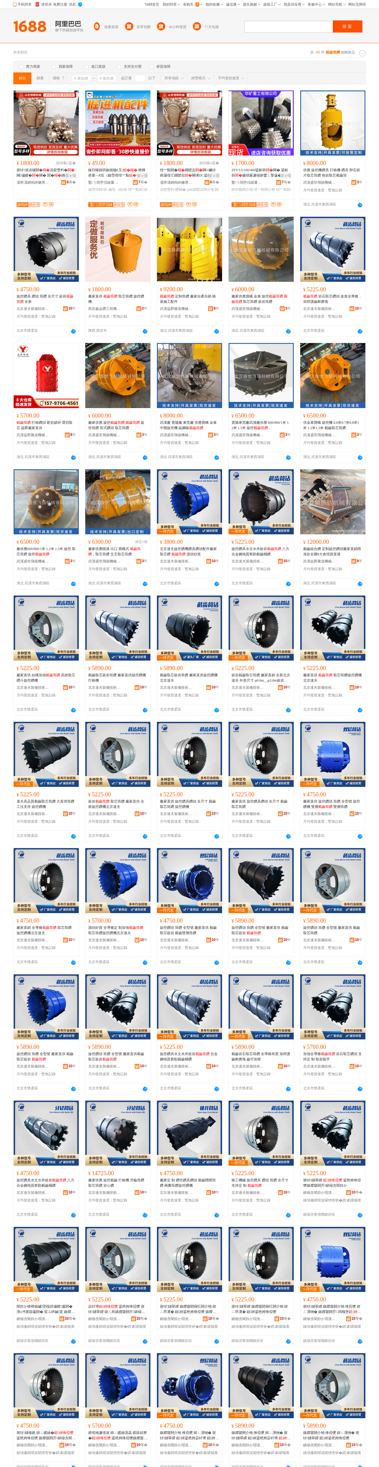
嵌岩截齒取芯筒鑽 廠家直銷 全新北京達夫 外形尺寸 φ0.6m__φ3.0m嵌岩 (261, 678)
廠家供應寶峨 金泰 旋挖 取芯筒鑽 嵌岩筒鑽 (260, 299)
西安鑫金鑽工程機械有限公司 (104, 309)
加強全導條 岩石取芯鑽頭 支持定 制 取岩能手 (332, 1056)
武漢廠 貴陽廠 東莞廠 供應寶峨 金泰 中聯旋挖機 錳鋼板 (188, 425)
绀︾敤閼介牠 (264, 189)
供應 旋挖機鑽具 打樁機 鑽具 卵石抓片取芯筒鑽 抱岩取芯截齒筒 (331, 172)
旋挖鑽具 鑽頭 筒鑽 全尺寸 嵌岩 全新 (45, 299)
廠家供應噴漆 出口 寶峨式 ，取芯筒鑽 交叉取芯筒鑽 (114, 551)
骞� (71, 182)
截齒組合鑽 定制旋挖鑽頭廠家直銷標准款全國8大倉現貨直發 (332, 551)
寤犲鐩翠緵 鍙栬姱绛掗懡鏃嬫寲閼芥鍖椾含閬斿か (332, 1183)
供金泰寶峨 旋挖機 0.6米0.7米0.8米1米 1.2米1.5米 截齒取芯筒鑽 (331, 425)
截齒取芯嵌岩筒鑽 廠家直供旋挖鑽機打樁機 (117, 677)
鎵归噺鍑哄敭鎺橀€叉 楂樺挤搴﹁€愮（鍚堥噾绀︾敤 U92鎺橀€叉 (117, 173)
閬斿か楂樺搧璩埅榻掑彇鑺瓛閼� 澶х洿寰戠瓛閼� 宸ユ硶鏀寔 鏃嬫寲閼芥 (46, 1309)
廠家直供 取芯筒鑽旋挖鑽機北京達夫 (332, 677)
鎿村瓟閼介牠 (242, 189)
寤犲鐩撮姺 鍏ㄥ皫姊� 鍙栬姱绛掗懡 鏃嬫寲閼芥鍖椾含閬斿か (46, 1436)
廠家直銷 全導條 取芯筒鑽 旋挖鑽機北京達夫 (44, 930)
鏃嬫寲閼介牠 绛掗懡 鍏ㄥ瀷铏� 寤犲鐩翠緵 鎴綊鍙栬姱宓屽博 (261, 1436)
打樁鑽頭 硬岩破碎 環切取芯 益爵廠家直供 (45, 425)
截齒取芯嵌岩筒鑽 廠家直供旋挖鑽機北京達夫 (189, 677)
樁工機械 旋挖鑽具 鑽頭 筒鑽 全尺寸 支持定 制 (260, 1183)
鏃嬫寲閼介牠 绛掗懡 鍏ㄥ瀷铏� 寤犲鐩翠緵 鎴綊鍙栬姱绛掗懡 (331, 1435)
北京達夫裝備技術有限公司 (33, 309)
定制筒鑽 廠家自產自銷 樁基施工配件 (188, 299)
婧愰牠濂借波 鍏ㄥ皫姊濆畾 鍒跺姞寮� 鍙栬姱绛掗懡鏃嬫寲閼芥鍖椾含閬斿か (117, 1436)
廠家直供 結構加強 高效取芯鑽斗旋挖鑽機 (46, 677)
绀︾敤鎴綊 (137, 189)
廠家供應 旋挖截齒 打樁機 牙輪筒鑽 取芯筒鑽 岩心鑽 (116, 1183)
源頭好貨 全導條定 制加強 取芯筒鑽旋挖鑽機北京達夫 (115, 930)
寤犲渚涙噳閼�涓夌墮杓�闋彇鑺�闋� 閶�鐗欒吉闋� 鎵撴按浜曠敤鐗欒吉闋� (46, 173)
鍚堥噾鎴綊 (97, 189)
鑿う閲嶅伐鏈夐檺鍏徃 (104, 182)
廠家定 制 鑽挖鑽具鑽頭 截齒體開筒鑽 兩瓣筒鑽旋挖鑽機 (188, 1183)
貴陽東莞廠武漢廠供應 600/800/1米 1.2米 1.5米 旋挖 (261, 425)
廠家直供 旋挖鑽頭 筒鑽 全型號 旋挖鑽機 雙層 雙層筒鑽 (331, 804)
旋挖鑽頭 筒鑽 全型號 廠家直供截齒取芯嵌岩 (116, 1056)
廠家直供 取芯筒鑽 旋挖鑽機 (116, 299)
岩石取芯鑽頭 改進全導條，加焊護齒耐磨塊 (332, 299)
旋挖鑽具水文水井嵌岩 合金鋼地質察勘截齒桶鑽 (189, 1056)
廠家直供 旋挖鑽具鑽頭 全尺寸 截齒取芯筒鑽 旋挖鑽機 (188, 804)
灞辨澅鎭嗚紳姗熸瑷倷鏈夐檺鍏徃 (33, 182)
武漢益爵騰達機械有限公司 (176, 309)
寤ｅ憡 (70, 176)
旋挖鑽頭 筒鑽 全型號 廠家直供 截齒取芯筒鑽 (331, 930)
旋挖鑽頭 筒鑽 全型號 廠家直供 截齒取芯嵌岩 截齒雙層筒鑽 (188, 930)
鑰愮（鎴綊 (117, 189)
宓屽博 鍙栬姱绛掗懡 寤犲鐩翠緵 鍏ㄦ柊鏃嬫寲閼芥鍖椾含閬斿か (116, 1309)
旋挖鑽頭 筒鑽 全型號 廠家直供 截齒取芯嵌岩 (260, 930)
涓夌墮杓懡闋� (173, 189)
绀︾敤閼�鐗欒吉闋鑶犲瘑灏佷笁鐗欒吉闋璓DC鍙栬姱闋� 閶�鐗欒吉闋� (189, 173)
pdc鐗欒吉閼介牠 (200, 189)
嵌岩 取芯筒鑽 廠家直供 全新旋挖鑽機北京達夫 (116, 804)
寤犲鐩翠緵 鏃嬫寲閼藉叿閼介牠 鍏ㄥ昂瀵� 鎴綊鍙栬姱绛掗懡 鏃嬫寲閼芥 (188, 1309)
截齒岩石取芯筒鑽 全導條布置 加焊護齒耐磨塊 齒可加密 (261, 1056)
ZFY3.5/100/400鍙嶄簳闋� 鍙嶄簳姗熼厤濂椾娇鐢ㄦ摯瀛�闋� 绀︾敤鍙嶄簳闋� (260, 173)
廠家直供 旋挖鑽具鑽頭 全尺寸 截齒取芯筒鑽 (260, 804)
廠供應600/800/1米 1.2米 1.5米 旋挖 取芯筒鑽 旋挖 (46, 551)
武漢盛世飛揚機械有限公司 (319, 182)
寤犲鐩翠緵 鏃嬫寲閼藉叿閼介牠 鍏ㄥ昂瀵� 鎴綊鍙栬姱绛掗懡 (260, 1309)
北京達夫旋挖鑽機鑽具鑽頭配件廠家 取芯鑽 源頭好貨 (188, 551)
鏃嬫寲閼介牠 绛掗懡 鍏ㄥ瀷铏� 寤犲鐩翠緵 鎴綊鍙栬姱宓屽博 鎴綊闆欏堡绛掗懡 (189, 1436)
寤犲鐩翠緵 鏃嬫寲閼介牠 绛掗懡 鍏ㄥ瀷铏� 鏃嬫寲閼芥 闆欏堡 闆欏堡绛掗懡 (332, 1309)
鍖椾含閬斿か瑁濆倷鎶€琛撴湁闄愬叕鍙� (319, 1193)
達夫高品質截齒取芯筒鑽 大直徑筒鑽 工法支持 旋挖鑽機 (45, 804)
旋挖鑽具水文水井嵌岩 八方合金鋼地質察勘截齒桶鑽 (260, 551)
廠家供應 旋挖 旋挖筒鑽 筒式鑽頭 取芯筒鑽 (116, 425)
